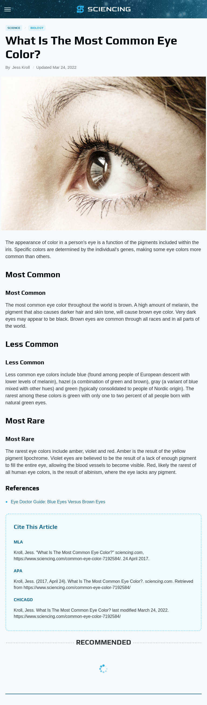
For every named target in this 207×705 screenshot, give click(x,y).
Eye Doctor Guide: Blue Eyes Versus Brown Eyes (58, 501)
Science (14, 27)
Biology (36, 27)
